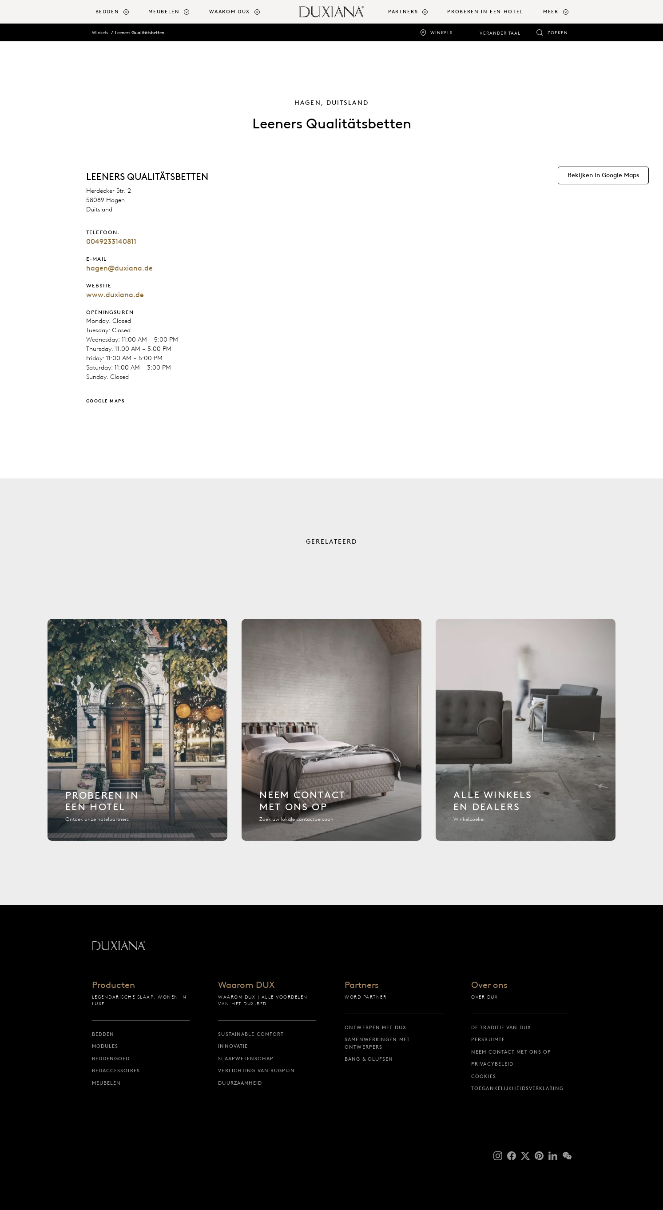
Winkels (441, 33)
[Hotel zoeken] (137, 735)
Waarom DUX (246, 985)
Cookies (483, 1076)
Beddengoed (111, 1058)
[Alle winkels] (525, 735)
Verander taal (500, 33)
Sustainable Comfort (251, 1034)
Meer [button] (551, 11)
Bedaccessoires (116, 1070)
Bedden (103, 1034)
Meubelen (106, 1083)
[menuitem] (118, 12)
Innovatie (233, 1046)
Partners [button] (403, 11)
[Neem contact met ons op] (331, 735)
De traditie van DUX (501, 1027)
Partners (362, 985)
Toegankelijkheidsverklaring (517, 1088)
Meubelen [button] (163, 11)
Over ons (489, 985)
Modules (105, 1046)
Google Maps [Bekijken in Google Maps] (105, 401)
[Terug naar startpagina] (331, 12)
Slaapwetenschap (246, 1058)
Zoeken (558, 33)
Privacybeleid (492, 1064)
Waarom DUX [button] (229, 11)
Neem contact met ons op (511, 1052)
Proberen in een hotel (485, 11)
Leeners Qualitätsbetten (139, 33)
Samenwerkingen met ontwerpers (377, 1043)
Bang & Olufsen (369, 1059)
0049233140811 (111, 241)
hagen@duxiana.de (119, 268)
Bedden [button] (107, 11)
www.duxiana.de (115, 295)
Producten (113, 985)
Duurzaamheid (240, 1083)
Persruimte (488, 1039)
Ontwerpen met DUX (375, 1027)
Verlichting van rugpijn (256, 1070)
